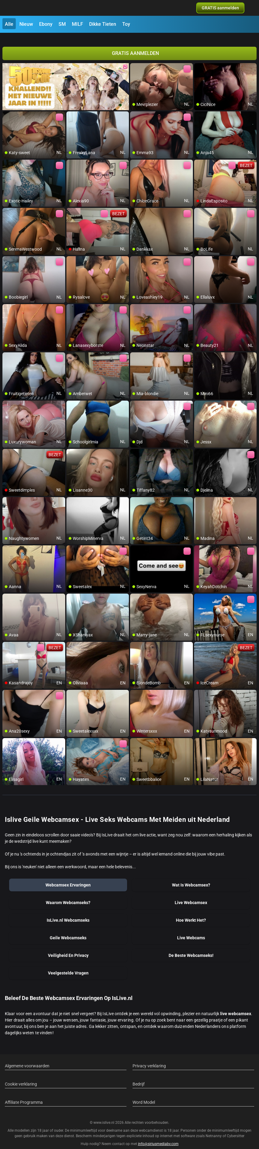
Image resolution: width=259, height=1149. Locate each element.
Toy (126, 24)
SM (62, 24)
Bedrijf (139, 1076)
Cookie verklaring (21, 1076)
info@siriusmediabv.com (158, 1136)
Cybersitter (235, 1129)
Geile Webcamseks (68, 930)
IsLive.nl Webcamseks (68, 912)
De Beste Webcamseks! (191, 948)
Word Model (144, 1095)
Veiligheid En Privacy (68, 948)
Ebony (45, 24)
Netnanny (214, 1129)
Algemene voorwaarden (27, 1058)
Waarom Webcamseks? (68, 895)
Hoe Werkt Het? (191, 912)
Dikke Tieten (102, 24)
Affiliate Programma (24, 1095)
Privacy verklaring (149, 1058)
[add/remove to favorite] (135, 60)
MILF (77, 24)
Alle (9, 24)
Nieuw (26, 24)
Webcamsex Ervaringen (68, 877)
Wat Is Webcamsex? (191, 877)
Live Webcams (191, 930)
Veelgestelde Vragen (68, 965)
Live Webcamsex (191, 895)
